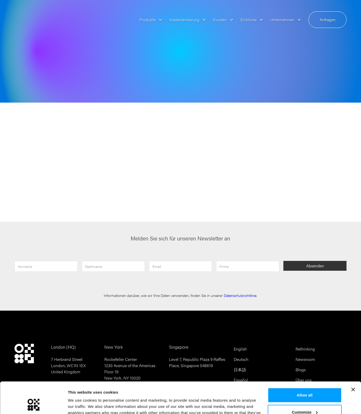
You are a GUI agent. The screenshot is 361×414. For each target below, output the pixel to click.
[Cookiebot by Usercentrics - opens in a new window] (33, 404)
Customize (305, 382)
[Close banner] (353, 360)
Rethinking (305, 349)
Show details (80, 404)
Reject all (304, 399)
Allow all (305, 365)
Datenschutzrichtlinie (240, 295)
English (240, 349)
